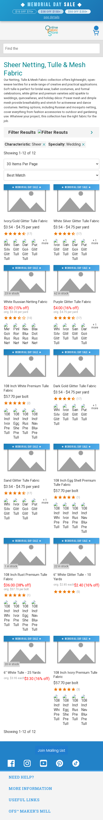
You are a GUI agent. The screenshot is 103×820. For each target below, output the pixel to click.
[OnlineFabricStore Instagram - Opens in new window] (27, 765)
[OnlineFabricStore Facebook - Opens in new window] (11, 765)
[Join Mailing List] (51, 750)
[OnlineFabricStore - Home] (51, 35)
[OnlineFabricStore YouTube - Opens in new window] (43, 765)
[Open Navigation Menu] (12, 31)
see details (52, 17)
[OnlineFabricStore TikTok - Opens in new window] (75, 765)
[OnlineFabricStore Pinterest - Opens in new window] (59, 765)
